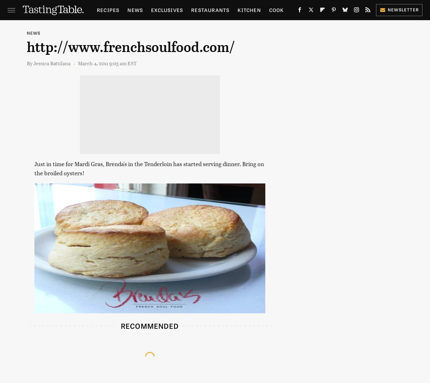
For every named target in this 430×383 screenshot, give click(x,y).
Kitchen (249, 10)
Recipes (108, 10)
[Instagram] (356, 11)
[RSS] (368, 11)
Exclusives (167, 10)
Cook (276, 10)
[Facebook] (300, 11)
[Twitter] (311, 11)
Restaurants (210, 10)
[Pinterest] (334, 11)
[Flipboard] (322, 11)
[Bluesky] (345, 11)
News (135, 10)
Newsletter (399, 10)
